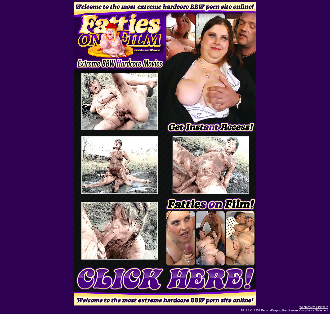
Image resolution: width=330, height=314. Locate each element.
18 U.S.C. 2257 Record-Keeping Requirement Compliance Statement (284, 310)
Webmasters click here (313, 307)
